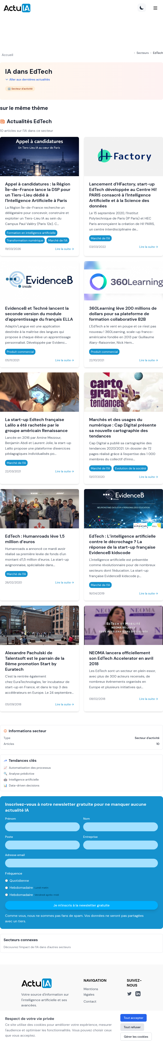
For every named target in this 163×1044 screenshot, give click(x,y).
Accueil (7, 55)
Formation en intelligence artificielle (31, 233)
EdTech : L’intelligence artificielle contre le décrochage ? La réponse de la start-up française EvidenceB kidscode (122, 544)
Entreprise (90, 837)
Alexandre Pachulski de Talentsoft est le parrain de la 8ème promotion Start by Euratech (34, 661)
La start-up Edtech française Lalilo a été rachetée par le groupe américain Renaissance (36, 425)
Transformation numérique (25, 240)
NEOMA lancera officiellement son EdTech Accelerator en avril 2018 (121, 658)
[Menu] (155, 8)
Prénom (10, 818)
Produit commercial (20, 352)
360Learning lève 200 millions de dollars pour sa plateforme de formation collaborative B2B (123, 313)
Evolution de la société (130, 468)
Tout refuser (132, 1027)
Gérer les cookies (136, 1037)
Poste (9, 837)
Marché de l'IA (57, 240)
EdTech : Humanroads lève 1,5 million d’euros (35, 538)
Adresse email (15, 855)
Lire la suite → (64, 249)
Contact (90, 1001)
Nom (86, 818)
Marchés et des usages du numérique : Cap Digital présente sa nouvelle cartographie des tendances (122, 428)
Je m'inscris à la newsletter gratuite (81, 905)
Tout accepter (133, 1018)
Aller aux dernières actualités (27, 79)
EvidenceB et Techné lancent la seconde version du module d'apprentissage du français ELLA (39, 313)
